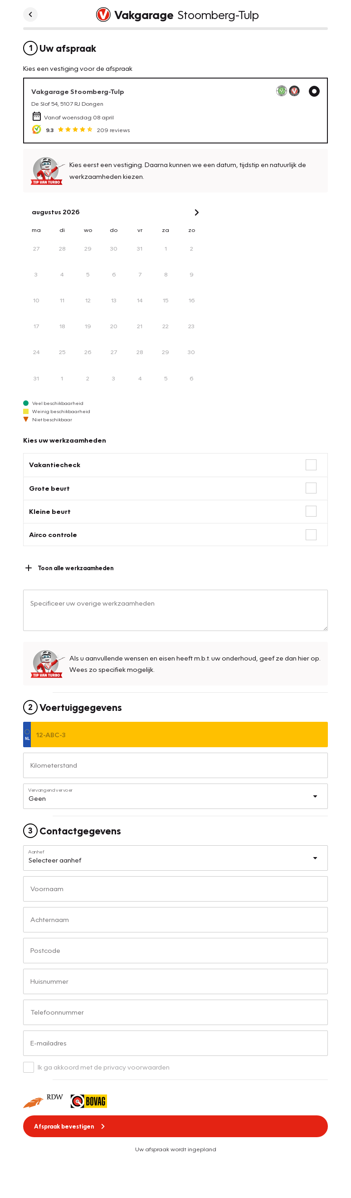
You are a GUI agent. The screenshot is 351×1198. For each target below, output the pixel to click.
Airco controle (53, 534)
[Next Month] (197, 212)
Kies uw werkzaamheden (64, 440)
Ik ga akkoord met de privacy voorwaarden (104, 1067)
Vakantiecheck (54, 464)
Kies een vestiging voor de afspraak (77, 68)
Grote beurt (49, 488)
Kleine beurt (50, 511)
